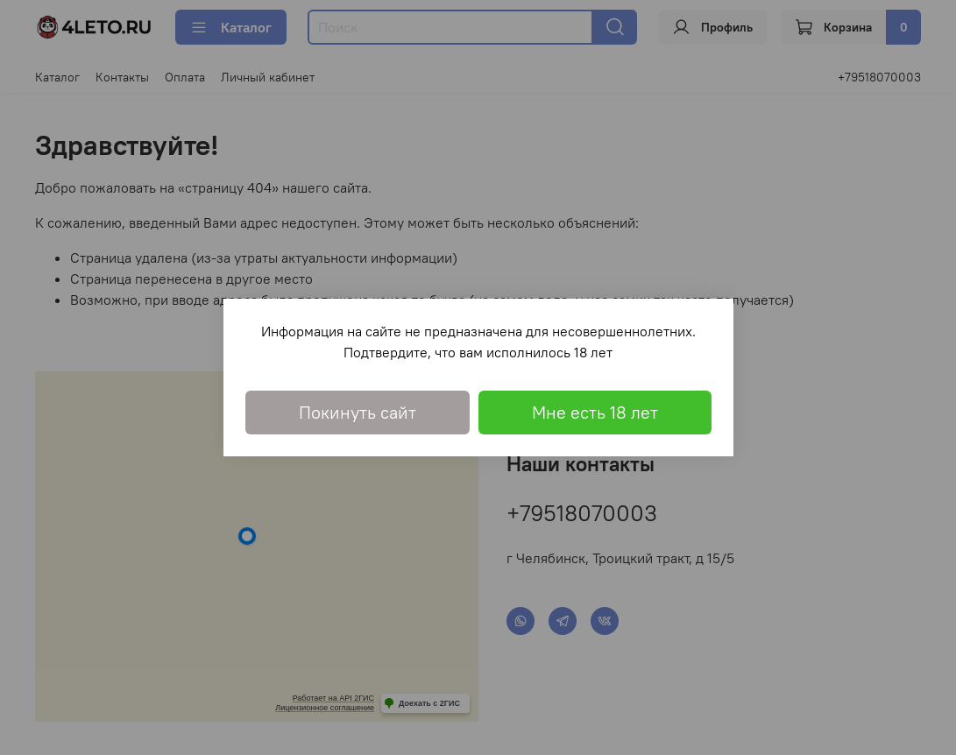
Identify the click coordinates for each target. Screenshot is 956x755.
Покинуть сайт (357, 412)
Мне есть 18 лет (595, 412)
